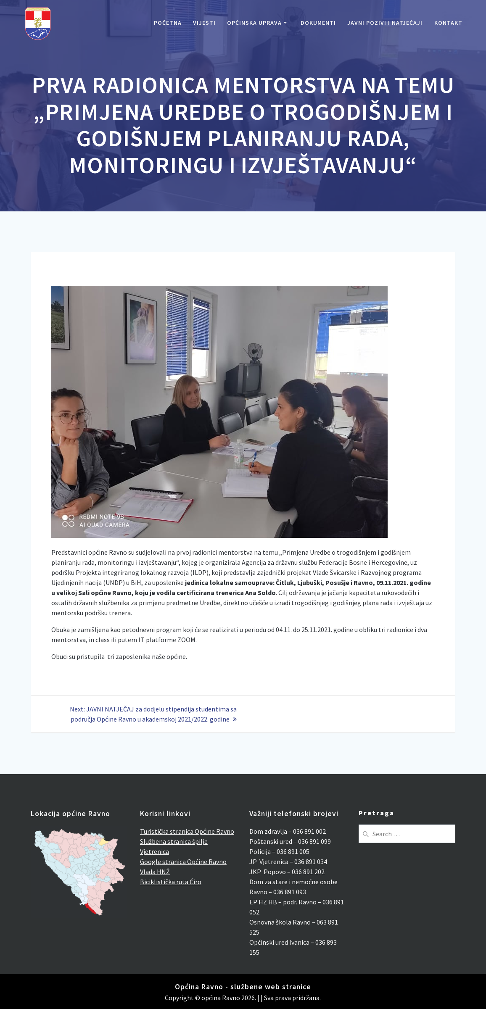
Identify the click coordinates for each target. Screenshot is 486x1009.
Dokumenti (318, 22)
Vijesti (204, 22)
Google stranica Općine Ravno (183, 861)
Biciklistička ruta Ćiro (170, 881)
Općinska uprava (254, 22)
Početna (168, 22)
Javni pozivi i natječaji (385, 22)
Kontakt (448, 22)
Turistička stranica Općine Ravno (187, 831)
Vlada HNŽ (155, 871)
